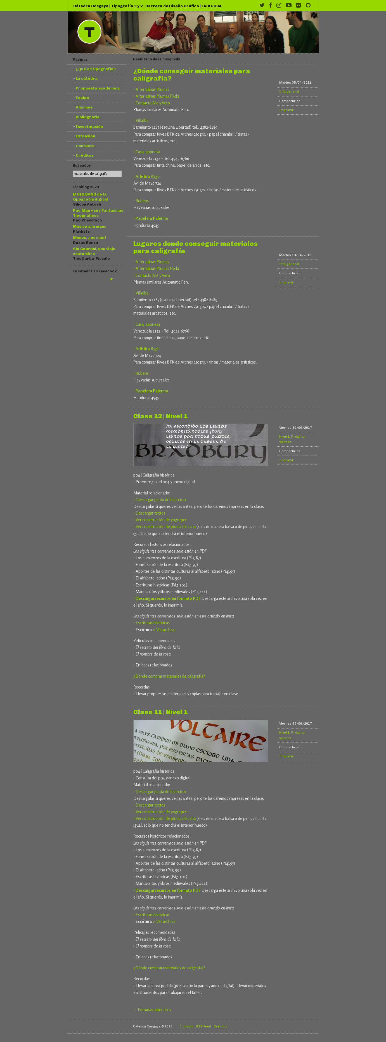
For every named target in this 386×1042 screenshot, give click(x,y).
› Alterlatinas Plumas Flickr (156, 96)
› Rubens (141, 200)
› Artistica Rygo (146, 176)
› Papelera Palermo (150, 218)
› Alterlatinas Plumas (151, 89)
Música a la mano (89, 226)
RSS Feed (203, 1026)
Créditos (85, 155)
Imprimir (286, 110)
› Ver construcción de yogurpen (160, 519)
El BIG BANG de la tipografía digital (90, 196)
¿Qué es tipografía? (96, 69)
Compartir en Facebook (303, 101)
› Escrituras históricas (151, 622)
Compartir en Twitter (308, 101)
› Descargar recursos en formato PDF (167, 598)
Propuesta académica (98, 88)
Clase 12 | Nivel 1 (160, 416)
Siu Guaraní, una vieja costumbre (94, 251)
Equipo (82, 97)
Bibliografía (88, 117)
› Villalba (140, 120)
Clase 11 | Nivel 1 (160, 712)
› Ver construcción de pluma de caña (164, 526)
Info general (289, 91)
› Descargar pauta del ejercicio (159, 499)
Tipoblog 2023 (86, 187)
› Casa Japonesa (146, 151)
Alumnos (84, 107)
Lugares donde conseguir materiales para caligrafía (195, 247)
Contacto (85, 145)
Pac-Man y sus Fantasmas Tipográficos (98, 213)
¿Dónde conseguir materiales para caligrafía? (191, 75)
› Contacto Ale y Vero (151, 102)
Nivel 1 (284, 437)
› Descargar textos (149, 513)
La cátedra (87, 78)
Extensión (85, 136)
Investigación (89, 126)
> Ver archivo (164, 629)
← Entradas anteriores (152, 1009)
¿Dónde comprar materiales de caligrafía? (169, 676)
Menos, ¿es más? (89, 237)
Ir (111, 279)
